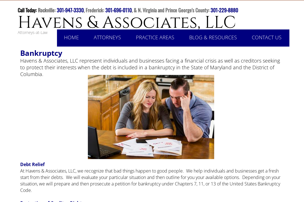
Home (71, 37)
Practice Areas (155, 37)
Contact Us (267, 37)
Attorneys (107, 37)
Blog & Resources (213, 37)
